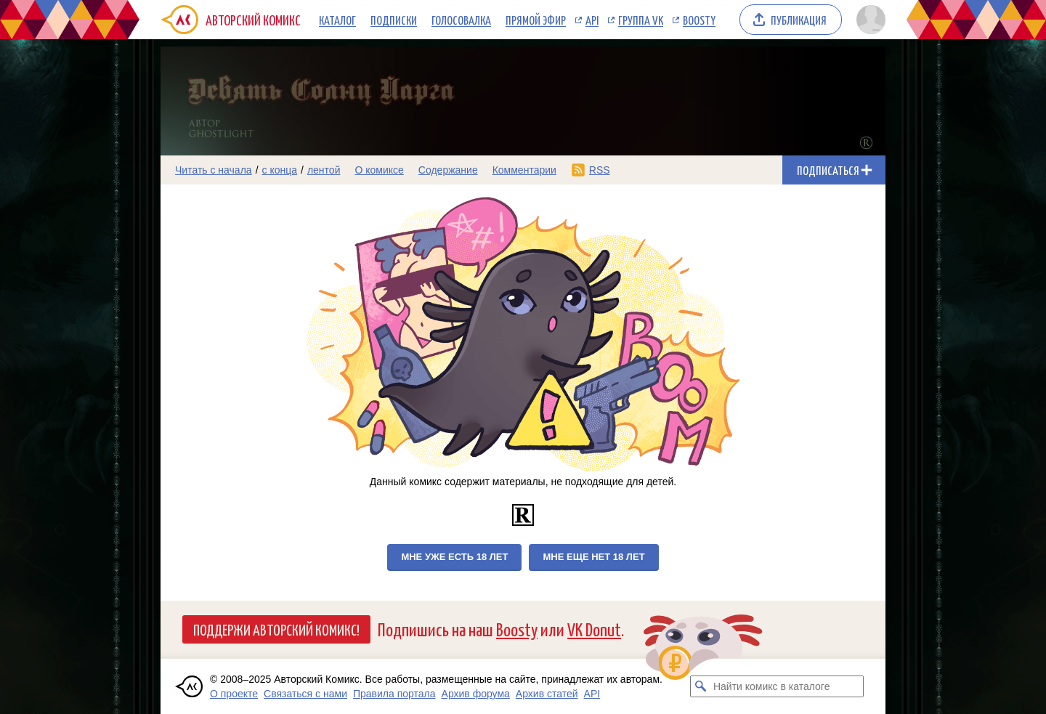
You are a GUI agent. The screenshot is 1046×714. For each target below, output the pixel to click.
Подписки (393, 20)
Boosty (699, 20)
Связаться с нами (305, 693)
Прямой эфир (536, 20)
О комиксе (378, 170)
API (592, 20)
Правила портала (394, 693)
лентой (324, 170)
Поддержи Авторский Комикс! (276, 629)
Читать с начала (213, 170)
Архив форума (476, 693)
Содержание (448, 170)
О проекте (234, 693)
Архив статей (547, 693)
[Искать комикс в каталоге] (701, 686)
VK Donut (594, 628)
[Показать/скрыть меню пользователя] (868, 19)
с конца (280, 170)
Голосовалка (461, 20)
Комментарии (524, 170)
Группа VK (640, 20)
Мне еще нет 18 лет (593, 556)
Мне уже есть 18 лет (454, 556)
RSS (599, 170)
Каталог (337, 20)
